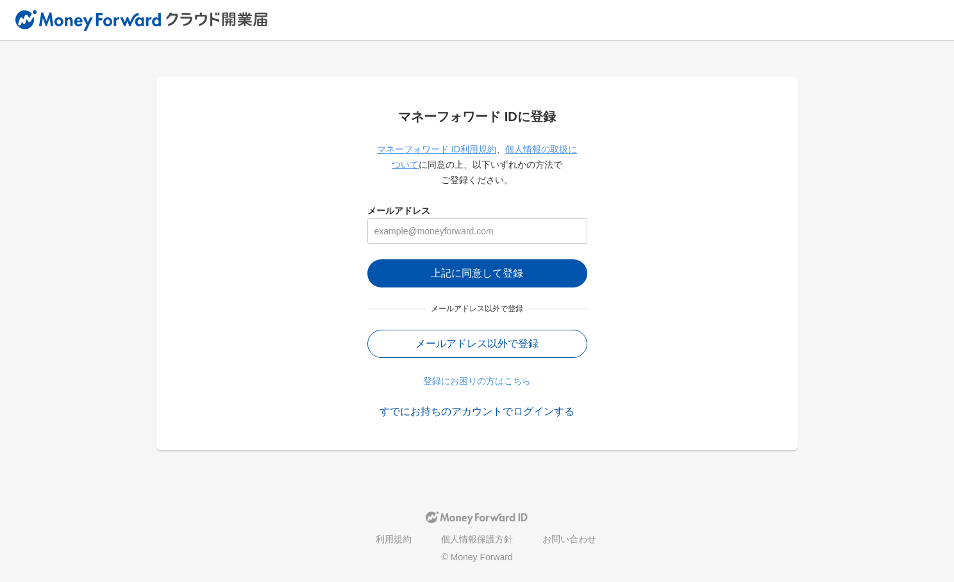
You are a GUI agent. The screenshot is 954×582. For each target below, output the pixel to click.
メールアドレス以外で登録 (477, 343)
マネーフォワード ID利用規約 (436, 149)
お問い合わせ (569, 539)
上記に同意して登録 (477, 273)
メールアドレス (398, 211)
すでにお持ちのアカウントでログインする (477, 411)
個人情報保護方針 (477, 539)
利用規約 (394, 539)
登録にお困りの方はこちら (477, 381)
